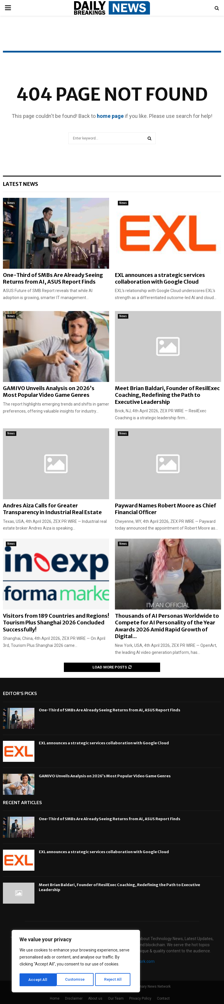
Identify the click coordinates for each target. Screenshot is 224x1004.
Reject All (77, 979)
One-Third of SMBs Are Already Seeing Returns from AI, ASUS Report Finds (53, 278)
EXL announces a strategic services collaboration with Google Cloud (160, 278)
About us (95, 998)
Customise (38, 979)
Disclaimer (74, 998)
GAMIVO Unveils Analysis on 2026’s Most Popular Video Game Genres (48, 391)
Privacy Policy (140, 998)
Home (55, 998)
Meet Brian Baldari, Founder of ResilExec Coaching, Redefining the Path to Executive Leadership (167, 395)
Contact (163, 998)
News (11, 203)
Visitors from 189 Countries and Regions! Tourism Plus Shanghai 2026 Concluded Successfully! (56, 622)
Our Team (116, 998)
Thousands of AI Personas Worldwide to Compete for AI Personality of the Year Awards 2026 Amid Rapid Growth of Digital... (167, 626)
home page (110, 116)
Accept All (114, 979)
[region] (76, 961)
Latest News (20, 184)
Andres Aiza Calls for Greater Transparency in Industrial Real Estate (52, 509)
